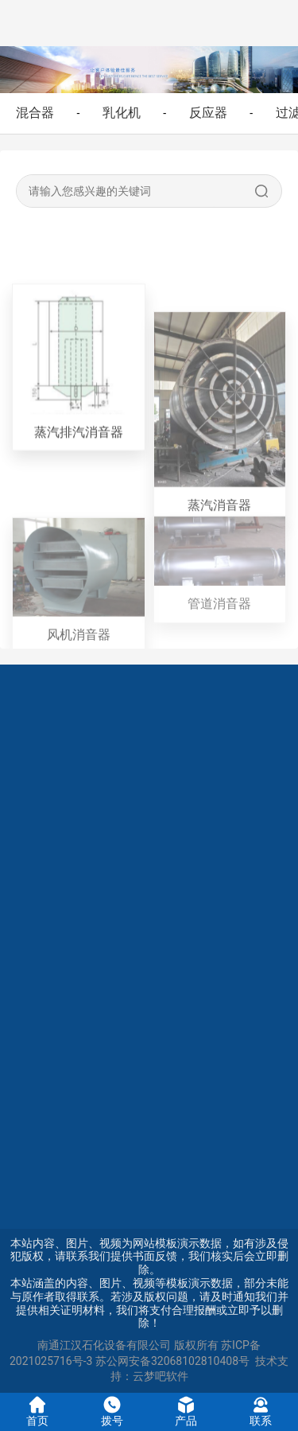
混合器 (35, 112)
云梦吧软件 (160, 1376)
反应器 (208, 112)
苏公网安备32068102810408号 (172, 1361)
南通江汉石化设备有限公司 (104, 1345)
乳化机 (122, 112)
